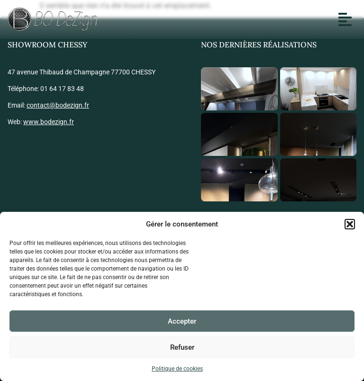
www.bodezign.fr (48, 122)
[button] (350, 224)
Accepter (182, 321)
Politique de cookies (177, 368)
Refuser (182, 347)
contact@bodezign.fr (58, 105)
